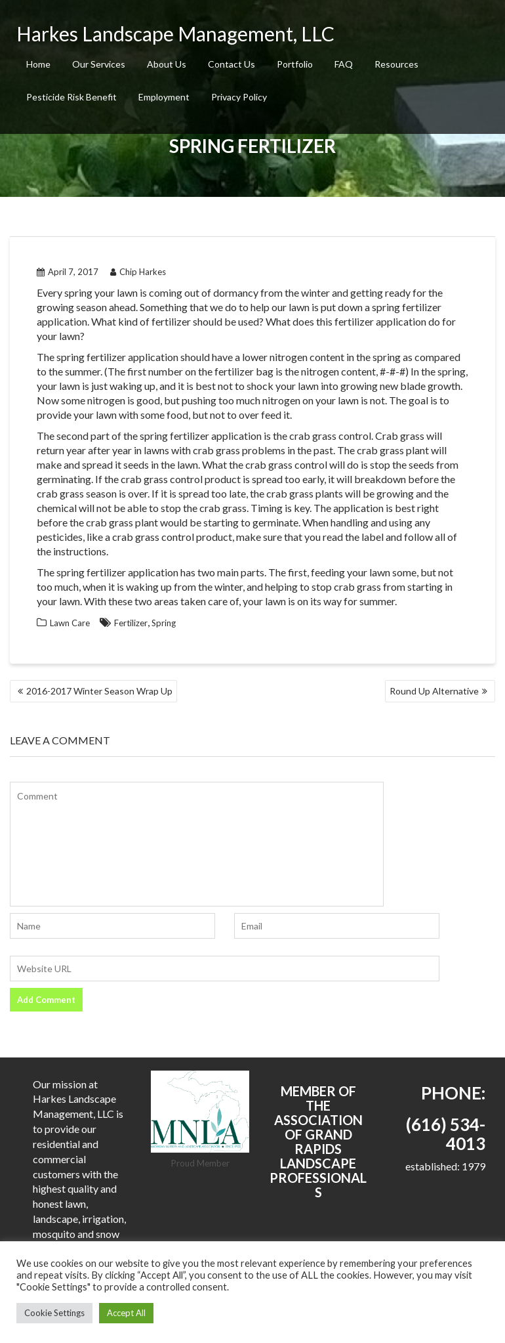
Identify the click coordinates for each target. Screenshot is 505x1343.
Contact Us (231, 64)
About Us (166, 64)
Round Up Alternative (434, 690)
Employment (164, 96)
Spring (164, 623)
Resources (396, 64)
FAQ (343, 64)
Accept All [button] (126, 1313)
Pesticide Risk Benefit (71, 96)
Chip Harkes (138, 271)
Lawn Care (70, 623)
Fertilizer (131, 623)
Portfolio (295, 64)
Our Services (98, 64)
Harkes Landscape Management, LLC (175, 33)
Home (38, 64)
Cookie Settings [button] (54, 1313)
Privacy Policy (239, 96)
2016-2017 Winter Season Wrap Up (99, 690)
